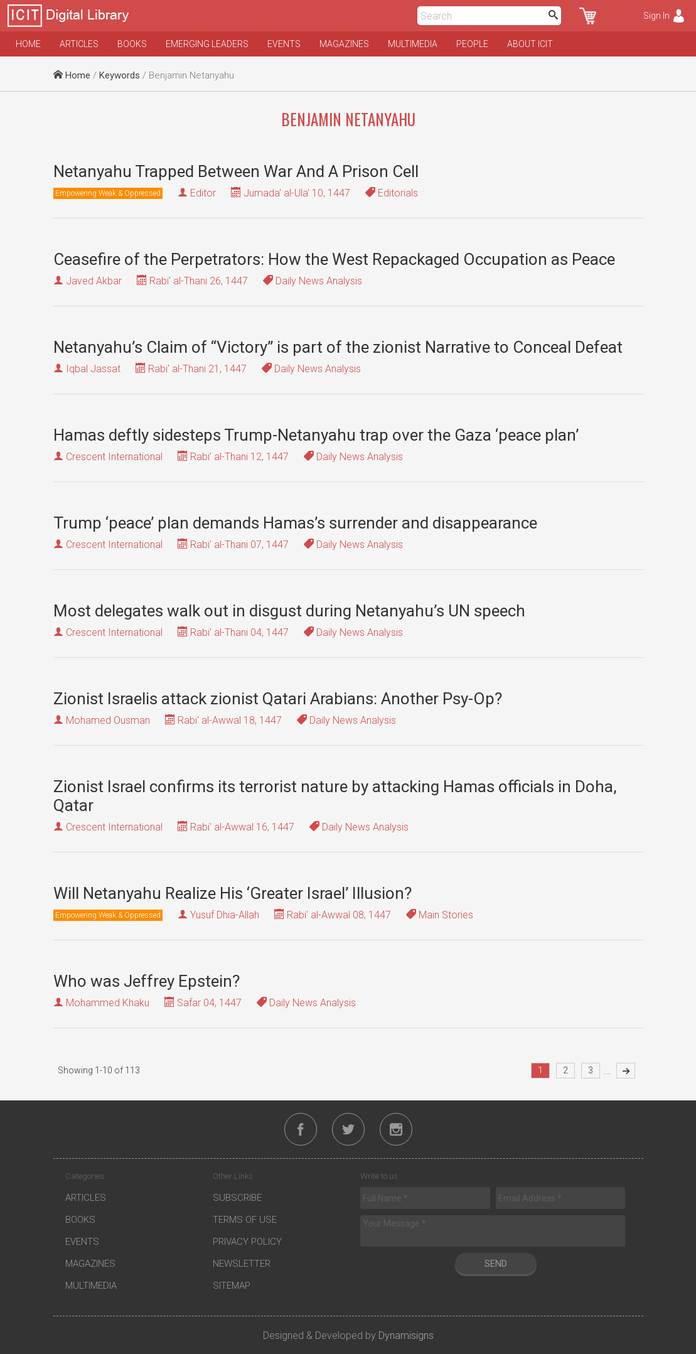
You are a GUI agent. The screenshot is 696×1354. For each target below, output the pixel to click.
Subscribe (237, 1197)
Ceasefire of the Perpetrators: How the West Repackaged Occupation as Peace (334, 259)
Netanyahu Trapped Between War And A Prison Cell (236, 171)
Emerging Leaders (207, 44)
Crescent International (114, 457)
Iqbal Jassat (93, 369)
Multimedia (412, 44)
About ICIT (530, 44)
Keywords (119, 75)
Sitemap (231, 1285)
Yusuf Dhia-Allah (224, 915)
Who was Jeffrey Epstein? (146, 981)
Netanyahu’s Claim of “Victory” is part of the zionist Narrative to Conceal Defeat (338, 347)
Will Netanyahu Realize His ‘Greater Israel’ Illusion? (232, 893)
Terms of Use (245, 1219)
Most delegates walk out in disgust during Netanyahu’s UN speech (289, 610)
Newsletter (241, 1263)
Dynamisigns (406, 1335)
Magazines (344, 44)
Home (28, 44)
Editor (203, 193)
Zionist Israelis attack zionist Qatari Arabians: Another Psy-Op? (277, 698)
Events (284, 44)
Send (496, 1263)
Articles (79, 44)
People (472, 44)
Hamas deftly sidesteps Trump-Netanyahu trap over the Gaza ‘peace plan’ (316, 435)
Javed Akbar (94, 281)
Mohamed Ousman (108, 720)
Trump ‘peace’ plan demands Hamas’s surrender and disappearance (295, 522)
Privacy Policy (247, 1241)
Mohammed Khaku (107, 1003)
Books (132, 44)
